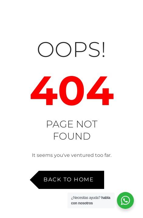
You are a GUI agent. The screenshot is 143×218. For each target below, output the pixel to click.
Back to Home (68, 179)
